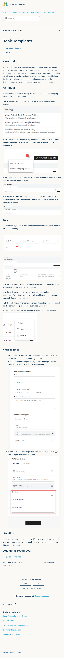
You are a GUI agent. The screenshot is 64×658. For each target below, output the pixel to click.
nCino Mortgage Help (10, 12)
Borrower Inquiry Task (12, 630)
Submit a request (42, 596)
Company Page (48, 12)
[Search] (21, 18)
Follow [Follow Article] (8, 52)
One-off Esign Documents (13, 634)
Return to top (10, 603)
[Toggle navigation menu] (56, 4)
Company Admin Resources (31, 12)
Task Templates (14, 557)
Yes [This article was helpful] (25, 584)
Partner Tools (8, 621)
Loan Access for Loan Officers (15, 616)
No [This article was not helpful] (38, 584)
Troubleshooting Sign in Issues (16, 625)
